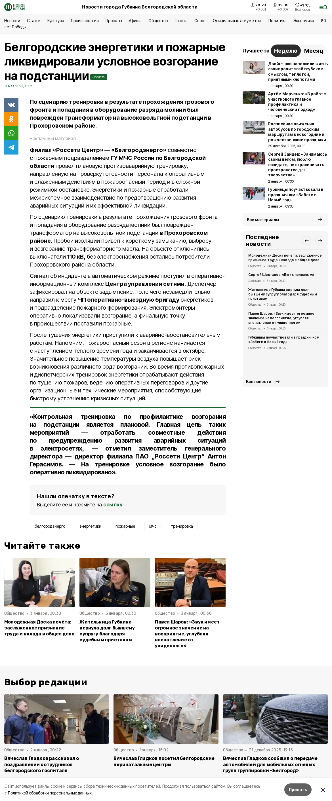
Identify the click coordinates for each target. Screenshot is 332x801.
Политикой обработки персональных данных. (50, 793)
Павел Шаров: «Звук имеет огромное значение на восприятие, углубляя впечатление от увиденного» (187, 633)
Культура (55, 20)
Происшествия (85, 20)
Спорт (200, 20)
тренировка (182, 526)
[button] (306, 240)
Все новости (258, 381)
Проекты (114, 20)
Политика (277, 20)
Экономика (303, 20)
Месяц (313, 50)
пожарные (125, 526)
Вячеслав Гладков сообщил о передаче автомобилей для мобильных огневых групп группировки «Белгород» (270, 764)
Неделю (285, 50)
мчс (153, 526)
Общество (158, 20)
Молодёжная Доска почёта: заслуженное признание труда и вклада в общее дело (39, 628)
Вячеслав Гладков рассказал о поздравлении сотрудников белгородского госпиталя (41, 764)
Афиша (135, 20)
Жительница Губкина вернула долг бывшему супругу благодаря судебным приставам (107, 631)
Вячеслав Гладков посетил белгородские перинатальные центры (164, 761)
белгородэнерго (50, 526)
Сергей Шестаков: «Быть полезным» (281, 274)
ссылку (113, 505)
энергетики (90, 526)
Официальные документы (237, 20)
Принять (298, 789)
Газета (181, 20)
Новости (12, 20)
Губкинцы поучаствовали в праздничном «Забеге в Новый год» (283, 339)
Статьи (34, 20)
